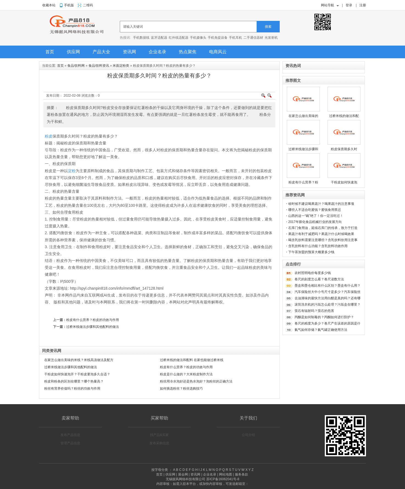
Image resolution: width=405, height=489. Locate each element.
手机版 (69, 5)
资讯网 (129, 51)
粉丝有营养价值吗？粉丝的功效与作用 (72, 388)
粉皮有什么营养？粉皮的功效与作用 (92, 320)
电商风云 (218, 51)
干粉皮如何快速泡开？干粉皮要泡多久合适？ (77, 374)
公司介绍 (248, 435)
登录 (349, 5)
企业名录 (157, 51)
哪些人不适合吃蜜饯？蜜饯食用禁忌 (314, 210)
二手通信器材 (253, 38)
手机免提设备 (218, 38)
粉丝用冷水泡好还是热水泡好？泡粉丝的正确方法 (196, 381)
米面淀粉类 (121, 66)
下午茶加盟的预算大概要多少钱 (311, 252)
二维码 (88, 5)
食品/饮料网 (76, 66)
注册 (362, 5)
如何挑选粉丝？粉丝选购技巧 (181, 388)
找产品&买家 (159, 435)
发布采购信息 (159, 443)
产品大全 (101, 51)
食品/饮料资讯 (98, 66)
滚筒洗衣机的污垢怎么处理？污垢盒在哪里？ (327, 304)
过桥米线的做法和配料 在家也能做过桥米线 (191, 360)
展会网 (183, 474)
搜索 (268, 27)
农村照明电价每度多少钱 (313, 273)
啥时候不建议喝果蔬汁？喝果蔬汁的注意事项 (321, 204)
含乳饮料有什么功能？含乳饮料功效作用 (318, 246)
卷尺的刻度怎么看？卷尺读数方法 (319, 279)
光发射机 (271, 38)
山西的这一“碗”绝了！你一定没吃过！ (315, 216)
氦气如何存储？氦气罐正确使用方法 (321, 330)
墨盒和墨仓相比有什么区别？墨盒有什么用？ (327, 285)
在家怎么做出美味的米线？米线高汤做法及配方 (78, 360)
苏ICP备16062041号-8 (222, 479)
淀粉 (72, 171)
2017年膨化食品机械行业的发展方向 (315, 222)
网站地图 (225, 474)
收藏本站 (49, 5)
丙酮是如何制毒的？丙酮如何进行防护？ (324, 317)
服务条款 (241, 474)
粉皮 (48, 136)
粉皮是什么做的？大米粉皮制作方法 (186, 374)
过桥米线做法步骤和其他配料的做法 (92, 327)
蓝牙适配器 (159, 38)
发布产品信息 (70, 435)
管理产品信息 (70, 443)
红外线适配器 (178, 38)
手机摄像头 (198, 38)
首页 (49, 51)
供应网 (73, 51)
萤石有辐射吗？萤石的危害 (314, 311)
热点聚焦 (187, 51)
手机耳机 (235, 38)
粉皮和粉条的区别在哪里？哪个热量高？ (74, 381)
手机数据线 (141, 38)
